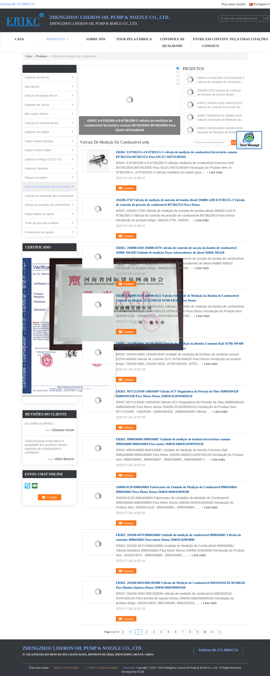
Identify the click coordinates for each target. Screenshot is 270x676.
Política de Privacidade (66, 667)
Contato (128, 188)
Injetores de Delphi (37, 132)
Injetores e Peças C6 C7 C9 (43, 159)
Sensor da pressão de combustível (47, 204)
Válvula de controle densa (41, 123)
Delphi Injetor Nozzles (39, 141)
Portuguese (262, 4)
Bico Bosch (32, 86)
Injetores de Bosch (37, 77)
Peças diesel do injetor (39, 214)
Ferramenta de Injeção (39, 232)
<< (130, 632)
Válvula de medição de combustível (48, 186)
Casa (28, 56)
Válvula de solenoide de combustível (48, 195)
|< (123, 632)
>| (219, 632)
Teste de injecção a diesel (41, 223)
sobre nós (95, 39)
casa (19, 39)
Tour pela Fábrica (134, 39)
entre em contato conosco (210, 42)
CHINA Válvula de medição (102, 667)
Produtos (58, 39)
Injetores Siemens (36, 168)
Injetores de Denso (37, 104)
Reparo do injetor (36, 177)
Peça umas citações (234, 4)
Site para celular (39, 667)
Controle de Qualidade (172, 42)
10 (204, 632)
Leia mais (216, 172)
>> (212, 632)
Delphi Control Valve (38, 150)
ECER (140, 671)
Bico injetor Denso (37, 113)
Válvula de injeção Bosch (41, 95)
